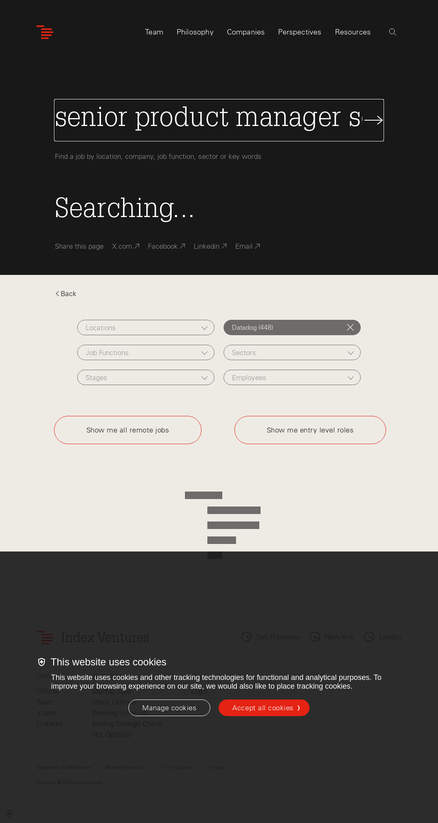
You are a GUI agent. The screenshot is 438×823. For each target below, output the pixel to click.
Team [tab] (154, 32)
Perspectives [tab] (299, 32)
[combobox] (145, 327)
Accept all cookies (262, 708)
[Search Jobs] (219, 120)
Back (65, 293)
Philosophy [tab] (195, 32)
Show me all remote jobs (128, 430)
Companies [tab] (246, 32)
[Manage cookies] (169, 707)
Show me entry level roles (310, 430)
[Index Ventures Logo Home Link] (45, 32)
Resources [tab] (353, 32)
